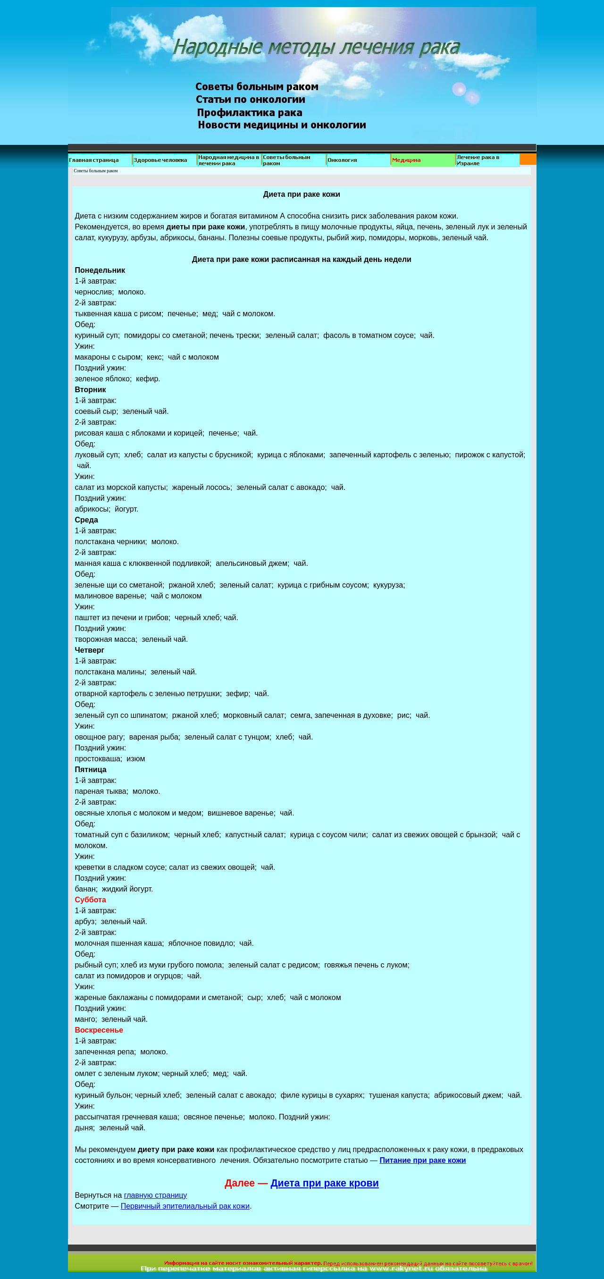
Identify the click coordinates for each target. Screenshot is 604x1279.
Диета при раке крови (324, 1183)
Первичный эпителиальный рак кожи (185, 1206)
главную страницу (155, 1195)
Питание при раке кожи (422, 1160)
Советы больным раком (96, 170)
